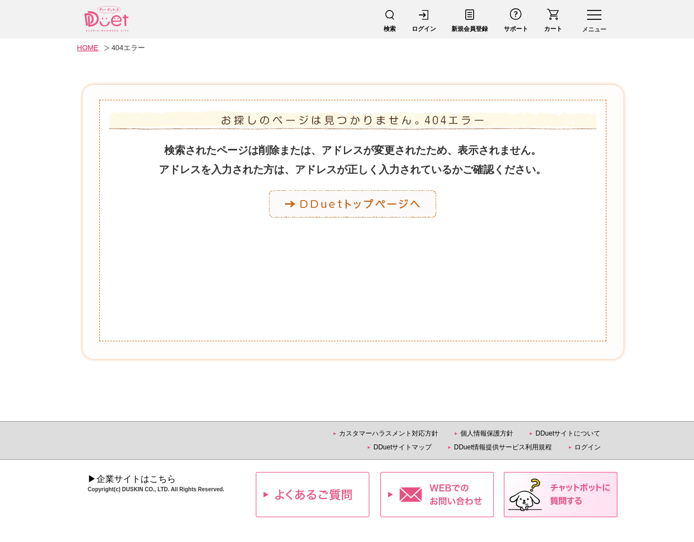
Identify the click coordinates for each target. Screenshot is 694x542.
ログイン (587, 447)
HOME (88, 48)
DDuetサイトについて (567, 433)
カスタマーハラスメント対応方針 (388, 433)
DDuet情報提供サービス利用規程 (503, 447)
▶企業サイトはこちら (132, 479)
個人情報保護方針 (486, 433)
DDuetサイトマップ (402, 447)
